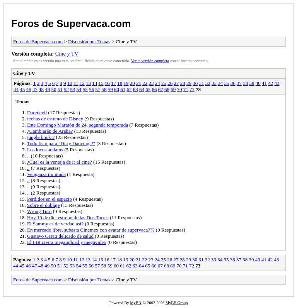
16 (107, 83)
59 (110, 89)
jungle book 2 (41, 137)
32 (207, 83)
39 (251, 83)
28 (182, 83)
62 (129, 89)
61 (122, 89)
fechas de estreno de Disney (55, 119)
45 (22, 89)
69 (173, 89)
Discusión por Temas (89, 41)
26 (169, 83)
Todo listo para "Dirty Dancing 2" (61, 143)
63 (135, 89)
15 (100, 83)
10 (69, 83)
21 (138, 83)
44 (16, 89)
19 (125, 83)
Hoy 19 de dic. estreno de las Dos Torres (68, 217)
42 (270, 83)
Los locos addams (45, 149)
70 (179, 89)
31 (201, 83)
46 (28, 89)
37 (239, 83)
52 (66, 89)
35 (226, 83)
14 (94, 83)
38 (245, 83)
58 (104, 89)
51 (60, 89)
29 (188, 83)
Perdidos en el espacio (49, 199)
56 (91, 89)
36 (233, 83)
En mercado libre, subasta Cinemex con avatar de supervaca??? (91, 230)
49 (47, 89)
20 (132, 83)
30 (195, 83)
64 (141, 89)
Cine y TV (67, 54)
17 (113, 83)
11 (76, 83)
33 (214, 83)
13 (88, 83)
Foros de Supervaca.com (71, 23)
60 (116, 89)
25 (163, 83)
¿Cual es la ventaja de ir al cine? (59, 162)
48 (41, 89)
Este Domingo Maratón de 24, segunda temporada (77, 125)
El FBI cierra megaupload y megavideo (66, 242)
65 (147, 89)
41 (264, 83)
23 (151, 83)
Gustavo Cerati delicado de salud (60, 236)
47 (35, 89)
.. (28, 156)
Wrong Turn (39, 211)
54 (79, 89)
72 (192, 89)
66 (154, 89)
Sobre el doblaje (43, 205)
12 (82, 83)
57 (97, 89)
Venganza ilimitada (46, 174)
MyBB (135, 303)
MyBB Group (177, 303)
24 (157, 83)
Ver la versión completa (150, 61)
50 (53, 89)
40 (258, 83)
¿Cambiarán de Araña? (50, 131)
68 (166, 89)
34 (220, 83)
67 (160, 89)
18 (119, 83)
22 (144, 83)
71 (185, 89)
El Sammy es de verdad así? (55, 224)
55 (85, 89)
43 (276, 83)
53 (72, 89)
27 (176, 83)
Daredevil (37, 112)
